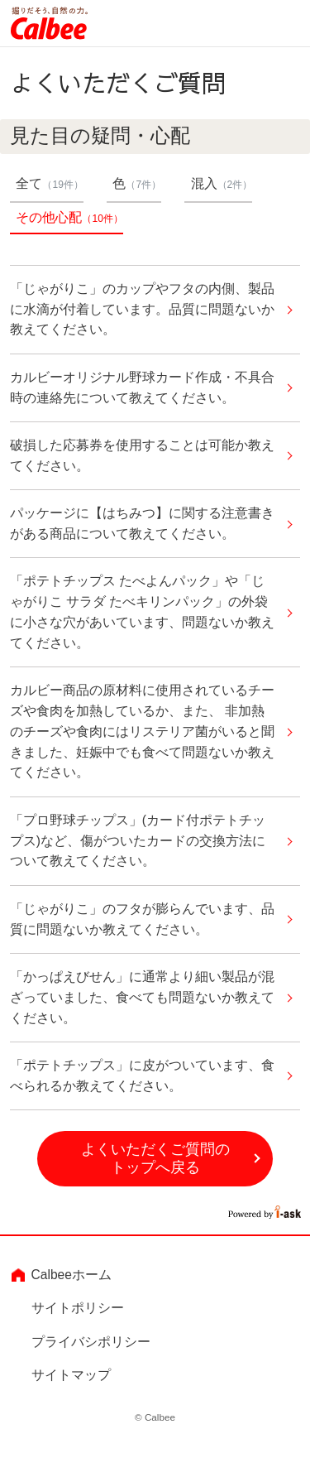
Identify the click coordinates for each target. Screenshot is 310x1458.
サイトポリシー (77, 1308)
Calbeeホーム (71, 1275)
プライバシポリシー (90, 1342)
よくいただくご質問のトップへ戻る (155, 1159)
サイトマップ (71, 1375)
